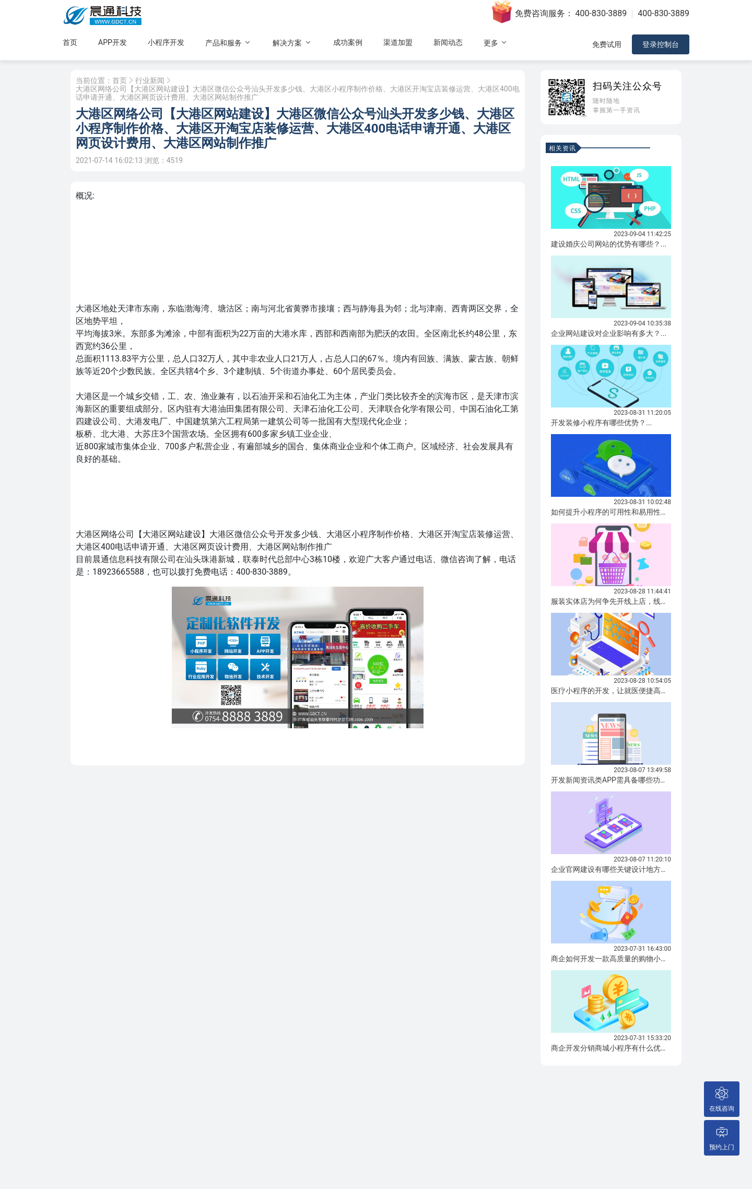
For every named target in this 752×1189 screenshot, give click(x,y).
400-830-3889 (601, 13)
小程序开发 (166, 42)
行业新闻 (149, 80)
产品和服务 (228, 42)
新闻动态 (448, 42)
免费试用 (606, 44)
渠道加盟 (398, 42)
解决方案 (292, 42)
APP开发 (112, 42)
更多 (496, 42)
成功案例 (347, 42)
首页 (70, 42)
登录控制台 (660, 44)
